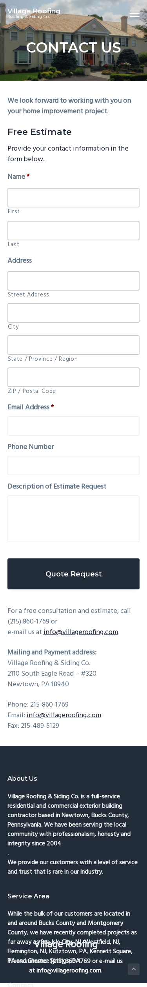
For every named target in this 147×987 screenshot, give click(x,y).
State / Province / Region (43, 359)
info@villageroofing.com (81, 632)
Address (19, 260)
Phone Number (30, 447)
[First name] (73, 197)
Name (18, 177)
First (14, 212)
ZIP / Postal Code (32, 391)
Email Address (30, 407)
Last (14, 245)
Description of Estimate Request (56, 486)
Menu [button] (131, 13)
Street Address (28, 295)
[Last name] (73, 230)
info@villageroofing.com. (69, 971)
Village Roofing (33, 11)
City (13, 327)
